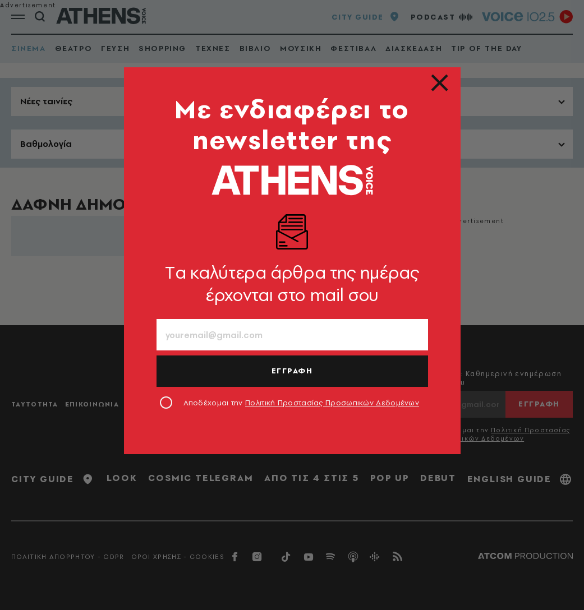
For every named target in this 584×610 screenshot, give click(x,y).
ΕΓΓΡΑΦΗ (292, 371)
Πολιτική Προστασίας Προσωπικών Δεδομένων (332, 403)
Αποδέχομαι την (301, 402)
